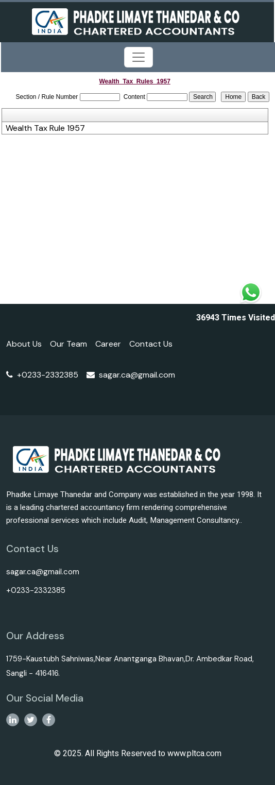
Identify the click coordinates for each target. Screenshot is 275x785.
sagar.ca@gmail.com (131, 374)
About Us (24, 343)
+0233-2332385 (42, 374)
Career (108, 343)
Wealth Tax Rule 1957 (45, 128)
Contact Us (151, 343)
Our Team (68, 343)
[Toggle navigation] (138, 57)
